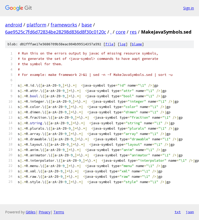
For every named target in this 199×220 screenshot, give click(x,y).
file (109, 44)
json (190, 212)
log (123, 44)
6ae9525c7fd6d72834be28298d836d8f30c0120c (55, 32)
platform (36, 25)
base (86, 25)
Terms (58, 212)
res (133, 32)
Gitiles (31, 212)
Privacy (44, 212)
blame (137, 44)
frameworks (64, 25)
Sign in (188, 8)
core (120, 32)
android (13, 25)
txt (178, 212)
